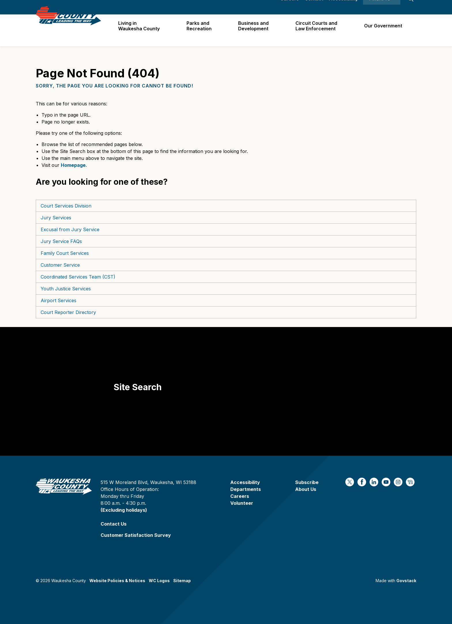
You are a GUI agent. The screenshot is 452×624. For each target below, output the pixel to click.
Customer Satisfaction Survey (136, 535)
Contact (314, 7)
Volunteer (241, 503)
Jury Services (56, 218)
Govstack (406, 580)
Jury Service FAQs (61, 241)
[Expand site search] (410, 7)
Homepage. (74, 165)
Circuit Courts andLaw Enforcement (318, 30)
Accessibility (343, 7)
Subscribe (307, 482)
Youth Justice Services (66, 289)
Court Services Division (66, 206)
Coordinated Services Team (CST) (78, 277)
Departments (245, 489)
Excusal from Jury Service (70, 229)
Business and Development (255, 30)
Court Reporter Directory (68, 312)
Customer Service (60, 265)
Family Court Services (65, 253)
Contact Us (114, 524)
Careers (289, 7)
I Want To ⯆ (381, 7)
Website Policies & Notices (117, 580)
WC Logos (159, 580)
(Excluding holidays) (124, 510)
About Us (305, 489)
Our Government (384, 30)
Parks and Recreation (201, 30)
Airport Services (58, 300)
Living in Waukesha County (142, 30)
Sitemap (182, 580)
